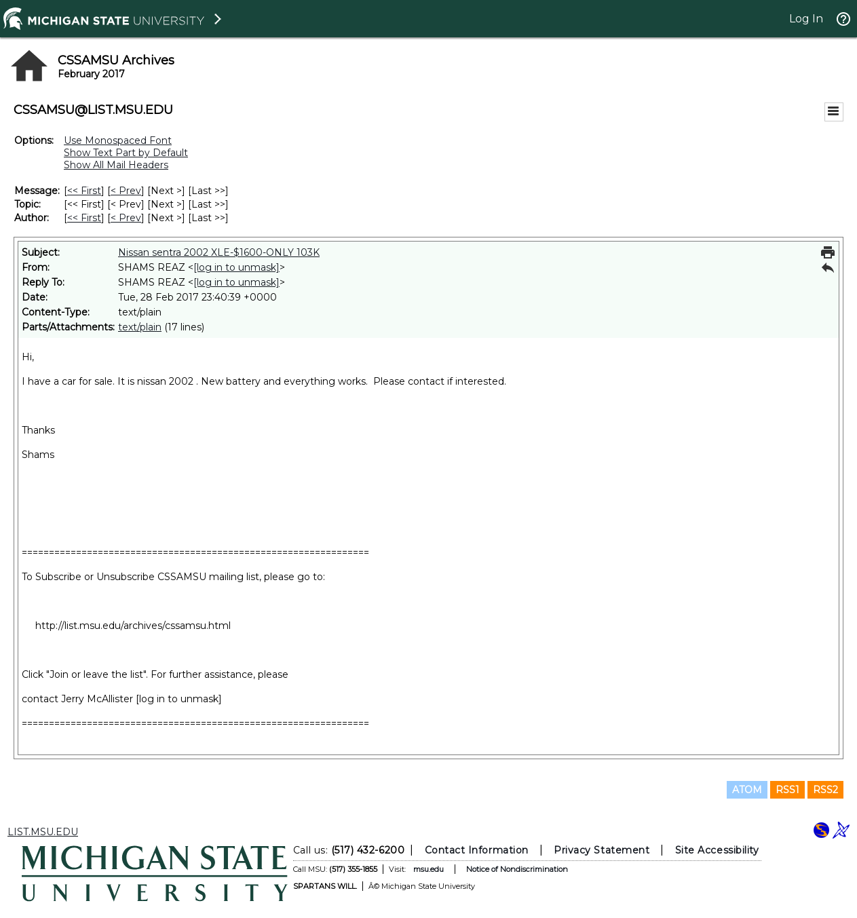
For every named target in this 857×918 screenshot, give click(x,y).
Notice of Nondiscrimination (516, 869)
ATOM (747, 790)
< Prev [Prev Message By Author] (126, 218)
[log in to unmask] (236, 267)
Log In (806, 18)
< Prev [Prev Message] (126, 191)
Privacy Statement (601, 850)
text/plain (139, 327)
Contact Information (476, 850)
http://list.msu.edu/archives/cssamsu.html (133, 625)
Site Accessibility (716, 850)
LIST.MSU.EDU (42, 832)
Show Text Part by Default (126, 153)
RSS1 (787, 790)
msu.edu (428, 869)
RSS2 (825, 790)
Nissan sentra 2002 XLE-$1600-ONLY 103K (219, 252)
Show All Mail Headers (116, 165)
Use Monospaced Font (118, 140)
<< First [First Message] (84, 191)
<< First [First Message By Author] (84, 218)
